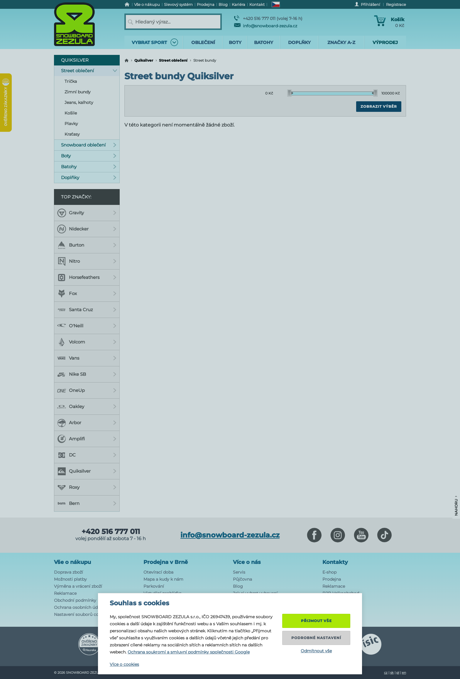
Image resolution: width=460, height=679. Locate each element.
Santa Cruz (86, 309)
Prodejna (331, 579)
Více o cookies (124, 664)
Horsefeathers (86, 277)
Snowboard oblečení (88, 145)
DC (86, 455)
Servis (239, 572)
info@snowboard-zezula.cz (265, 25)
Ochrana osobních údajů (79, 607)
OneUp (86, 390)
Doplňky (88, 177)
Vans (86, 358)
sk (392, 672)
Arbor (86, 422)
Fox (86, 293)
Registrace (396, 4)
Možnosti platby (70, 579)
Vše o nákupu (72, 562)
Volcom (86, 342)
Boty (88, 156)
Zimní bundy (78, 92)
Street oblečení (173, 60)
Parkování (153, 586)
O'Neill (86, 325)
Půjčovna (242, 579)
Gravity (86, 212)
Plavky (71, 123)
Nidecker (86, 229)
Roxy (86, 487)
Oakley (86, 406)
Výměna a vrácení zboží (78, 586)
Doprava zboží (68, 572)
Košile (71, 113)
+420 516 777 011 (111, 531)
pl (397, 672)
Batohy (88, 166)
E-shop (329, 572)
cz (386, 672)
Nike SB (86, 374)
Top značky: (76, 197)
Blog (238, 586)
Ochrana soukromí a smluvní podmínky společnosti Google (189, 652)
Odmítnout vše (316, 650)
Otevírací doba (158, 572)
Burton (86, 245)
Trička (71, 81)
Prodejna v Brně (165, 562)
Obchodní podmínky (75, 600)
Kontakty (335, 562)
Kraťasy (72, 134)
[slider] (290, 93)
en (404, 672)
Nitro (86, 261)
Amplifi (86, 438)
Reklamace (65, 593)
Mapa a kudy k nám (163, 579)
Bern (86, 503)
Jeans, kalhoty (79, 102)
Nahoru (456, 506)
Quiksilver (143, 60)
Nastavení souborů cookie (80, 614)
